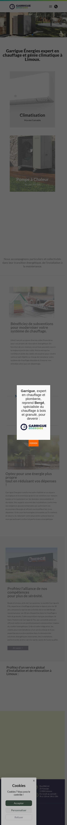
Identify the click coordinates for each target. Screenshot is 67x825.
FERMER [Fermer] (33, 443)
